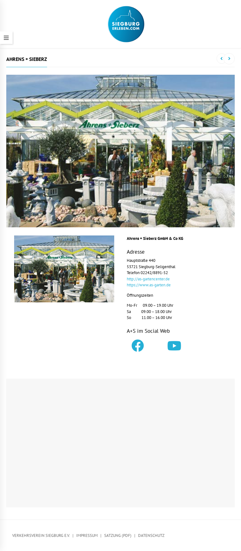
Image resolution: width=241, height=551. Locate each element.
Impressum (87, 535)
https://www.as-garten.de (149, 285)
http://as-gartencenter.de (148, 279)
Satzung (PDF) (117, 535)
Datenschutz (151, 535)
